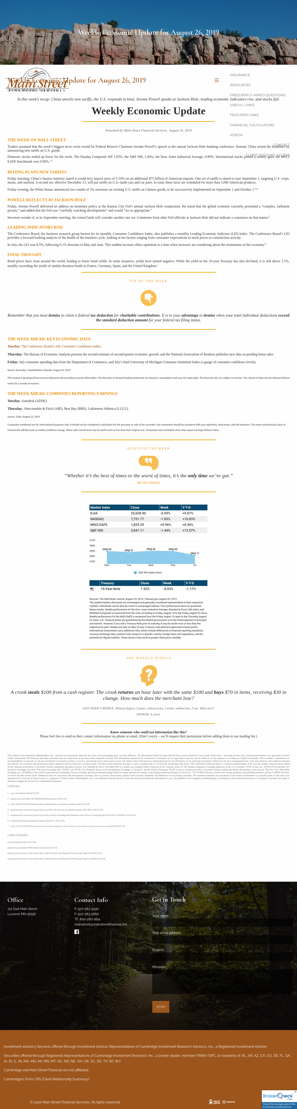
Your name (176, 916)
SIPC (212, 1056)
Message (174, 967)
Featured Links (244, 115)
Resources (240, 85)
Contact (281, 145)
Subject (173, 950)
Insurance (240, 75)
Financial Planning (248, 65)
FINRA (201, 1056)
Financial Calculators (252, 125)
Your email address (182, 933)
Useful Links (242, 105)
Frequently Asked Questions (258, 95)
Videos (236, 135)
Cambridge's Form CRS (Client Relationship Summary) (46, 1079)
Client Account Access (268, 155)
